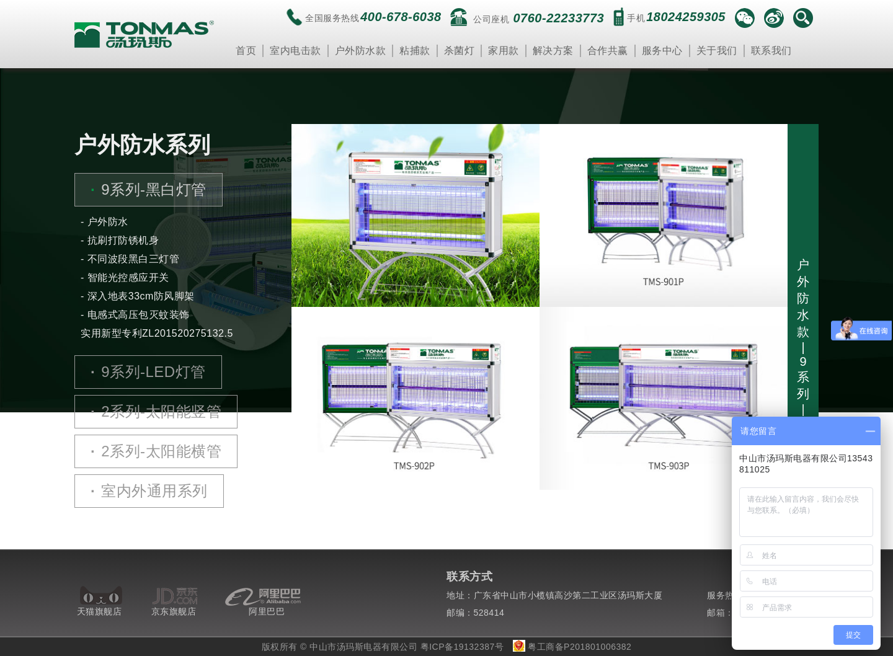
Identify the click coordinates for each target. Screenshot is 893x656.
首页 (246, 50)
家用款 (503, 50)
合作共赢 (607, 50)
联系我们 (771, 50)
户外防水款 (360, 50)
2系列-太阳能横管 (156, 451)
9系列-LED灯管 (148, 372)
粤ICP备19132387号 (462, 647)
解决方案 (553, 50)
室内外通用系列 (149, 491)
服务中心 (662, 50)
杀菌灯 (459, 50)
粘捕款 (414, 50)
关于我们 (716, 50)
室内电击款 (295, 50)
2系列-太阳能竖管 (156, 411)
